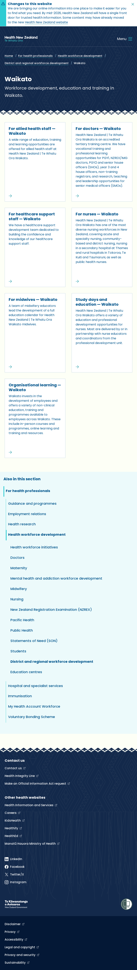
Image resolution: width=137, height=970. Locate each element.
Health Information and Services (29, 805)
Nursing (16, 599)
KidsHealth (13, 821)
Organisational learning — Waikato (35, 387)
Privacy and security (20, 955)
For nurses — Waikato (97, 214)
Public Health (21, 630)
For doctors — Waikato (98, 128)
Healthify (12, 828)
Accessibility (14, 939)
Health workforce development (80, 56)
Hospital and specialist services (35, 685)
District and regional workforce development (36, 63)
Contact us (14, 768)
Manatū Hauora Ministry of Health (31, 844)
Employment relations (27, 513)
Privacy (10, 932)
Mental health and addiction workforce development (56, 578)
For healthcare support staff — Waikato (32, 216)
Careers (11, 813)
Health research (22, 524)
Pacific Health (22, 620)
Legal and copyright (20, 947)
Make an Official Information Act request (36, 784)
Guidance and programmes (32, 503)
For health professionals (35, 56)
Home (9, 56)
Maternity (18, 568)
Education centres (26, 672)
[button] (133, 4)
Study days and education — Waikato (97, 302)
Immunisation (20, 696)
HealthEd (12, 836)
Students (18, 651)
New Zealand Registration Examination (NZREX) (51, 609)
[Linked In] (13, 859)
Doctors (17, 557)
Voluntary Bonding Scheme (31, 716)
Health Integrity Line (20, 776)
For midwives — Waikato (33, 299)
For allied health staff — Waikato (32, 131)
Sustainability (15, 963)
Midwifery (18, 588)
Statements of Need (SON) (34, 640)
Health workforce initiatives (34, 547)
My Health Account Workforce (34, 706)
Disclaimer (13, 924)
